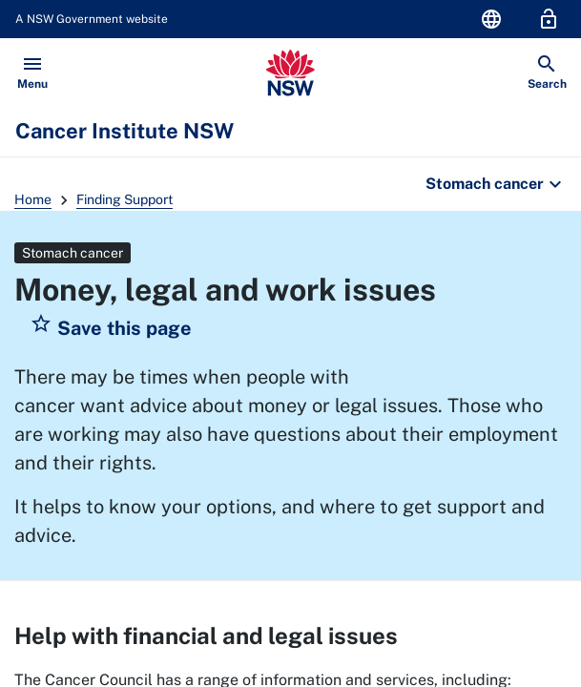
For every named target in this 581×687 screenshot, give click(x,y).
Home (33, 199)
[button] (111, 328)
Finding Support (124, 199)
